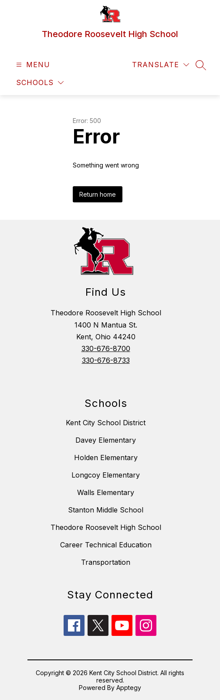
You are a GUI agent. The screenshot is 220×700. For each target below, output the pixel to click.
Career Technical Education (106, 544)
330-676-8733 (106, 360)
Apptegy (128, 687)
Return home (97, 194)
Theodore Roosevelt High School (106, 527)
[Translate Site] (160, 64)
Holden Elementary (106, 457)
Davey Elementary (105, 440)
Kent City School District (106, 422)
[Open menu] (32, 64)
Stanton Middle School (105, 509)
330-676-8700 (105, 348)
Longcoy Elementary (105, 475)
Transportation (105, 562)
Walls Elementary (105, 492)
